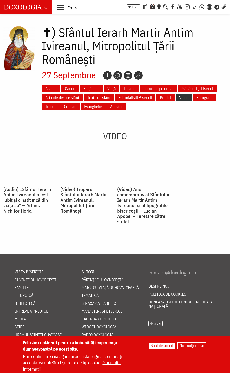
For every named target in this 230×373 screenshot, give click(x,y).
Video (183, 97)
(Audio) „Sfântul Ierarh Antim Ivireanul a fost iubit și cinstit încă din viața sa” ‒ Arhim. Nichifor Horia (27, 199)
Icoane (129, 88)
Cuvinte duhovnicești (36, 280)
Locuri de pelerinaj (158, 88)
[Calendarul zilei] (152, 6)
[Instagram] (187, 6)
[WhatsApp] (202, 6)
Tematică (90, 295)
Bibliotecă (25, 303)
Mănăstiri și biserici (197, 88)
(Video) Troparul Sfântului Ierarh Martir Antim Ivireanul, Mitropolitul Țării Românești (83, 199)
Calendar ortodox (99, 319)
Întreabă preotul (31, 311)
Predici (165, 97)
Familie (22, 287)
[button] (67, 7)
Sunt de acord (162, 345)
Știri (19, 327)
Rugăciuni (91, 88)
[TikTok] (194, 6)
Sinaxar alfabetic (99, 303)
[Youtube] (180, 6)
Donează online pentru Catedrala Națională (180, 304)
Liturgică (24, 295)
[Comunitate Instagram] (209, 6)
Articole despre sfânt (62, 97)
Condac (70, 106)
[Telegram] (217, 6)
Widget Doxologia (99, 327)
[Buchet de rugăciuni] (159, 6)
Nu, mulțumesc (191, 345)
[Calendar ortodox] (145, 6)
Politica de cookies (167, 294)
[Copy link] (138, 75)
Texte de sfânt (99, 97)
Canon (70, 88)
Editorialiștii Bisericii (135, 97)
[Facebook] (172, 6)
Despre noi (158, 286)
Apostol (116, 106)
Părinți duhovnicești (102, 280)
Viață (111, 88)
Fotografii (204, 97)
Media (20, 319)
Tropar (50, 106)
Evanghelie (93, 106)
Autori (88, 272)
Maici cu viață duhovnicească (110, 287)
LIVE (135, 7)
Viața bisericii (29, 272)
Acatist (51, 88)
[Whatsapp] (117, 75)
